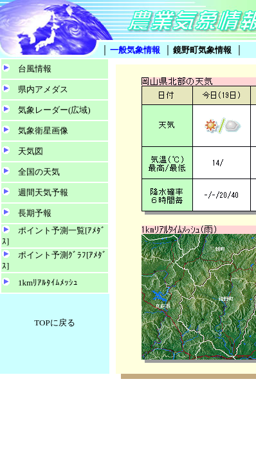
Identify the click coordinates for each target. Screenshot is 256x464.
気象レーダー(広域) (54, 110)
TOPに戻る (54, 322)
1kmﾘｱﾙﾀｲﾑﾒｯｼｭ (48, 282)
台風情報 (34, 68)
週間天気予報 (43, 192)
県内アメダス (43, 89)
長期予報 (34, 213)
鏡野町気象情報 (202, 50)
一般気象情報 (135, 50)
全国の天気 (39, 172)
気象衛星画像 (43, 130)
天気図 (30, 151)
